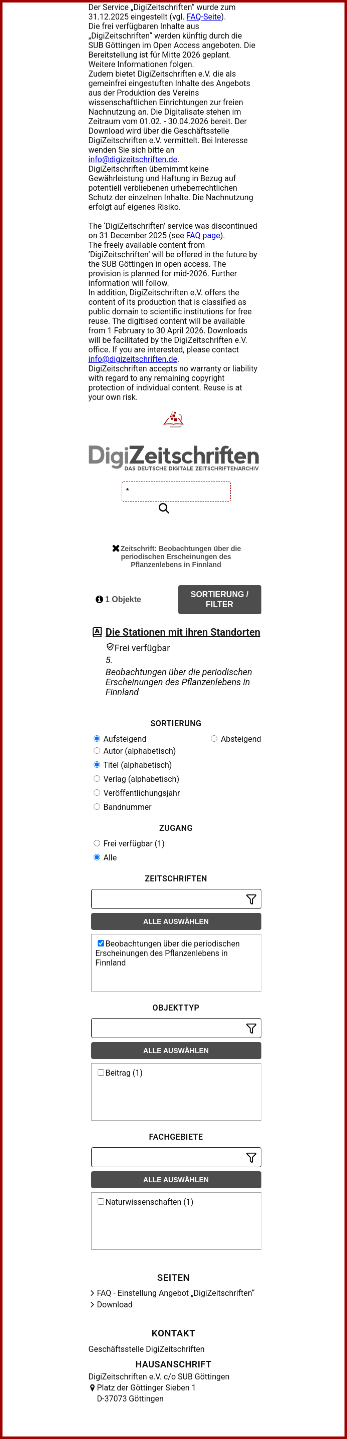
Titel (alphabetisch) (133, 765)
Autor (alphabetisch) (135, 751)
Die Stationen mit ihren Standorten (183, 632)
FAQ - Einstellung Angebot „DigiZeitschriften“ (176, 1293)
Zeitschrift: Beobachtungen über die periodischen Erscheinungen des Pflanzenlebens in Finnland (176, 557)
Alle (105, 857)
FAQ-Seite (204, 17)
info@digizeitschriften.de (133, 159)
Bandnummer (123, 807)
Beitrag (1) (120, 1073)
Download (115, 1304)
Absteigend (236, 739)
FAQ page (203, 235)
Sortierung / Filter (220, 599)
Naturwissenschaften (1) (146, 1202)
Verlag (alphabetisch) (136, 779)
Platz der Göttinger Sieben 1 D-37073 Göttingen (146, 1393)
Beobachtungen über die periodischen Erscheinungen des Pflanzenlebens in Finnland (168, 953)
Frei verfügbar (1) (129, 843)
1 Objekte (118, 599)
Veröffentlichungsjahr (137, 793)
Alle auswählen (176, 921)
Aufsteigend (120, 739)
